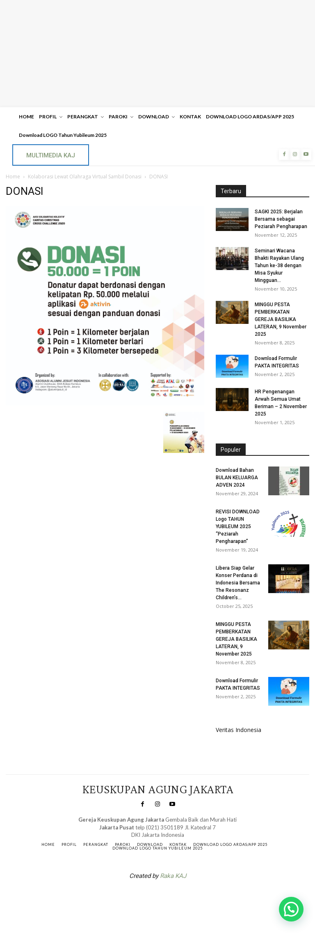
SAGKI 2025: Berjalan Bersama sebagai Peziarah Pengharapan (281, 219)
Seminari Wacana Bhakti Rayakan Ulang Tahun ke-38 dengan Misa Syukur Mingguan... (279, 265)
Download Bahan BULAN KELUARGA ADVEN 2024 (237, 477)
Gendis (182, 897)
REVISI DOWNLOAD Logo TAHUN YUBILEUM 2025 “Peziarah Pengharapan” (238, 526)
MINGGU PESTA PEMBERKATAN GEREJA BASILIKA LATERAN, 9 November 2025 (280, 319)
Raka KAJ (173, 876)
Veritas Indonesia (238, 730)
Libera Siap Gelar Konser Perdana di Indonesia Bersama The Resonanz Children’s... (238, 582)
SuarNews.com (145, 897)
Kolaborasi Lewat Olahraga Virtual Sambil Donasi (85, 176)
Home (13, 176)
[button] (291, 909)
